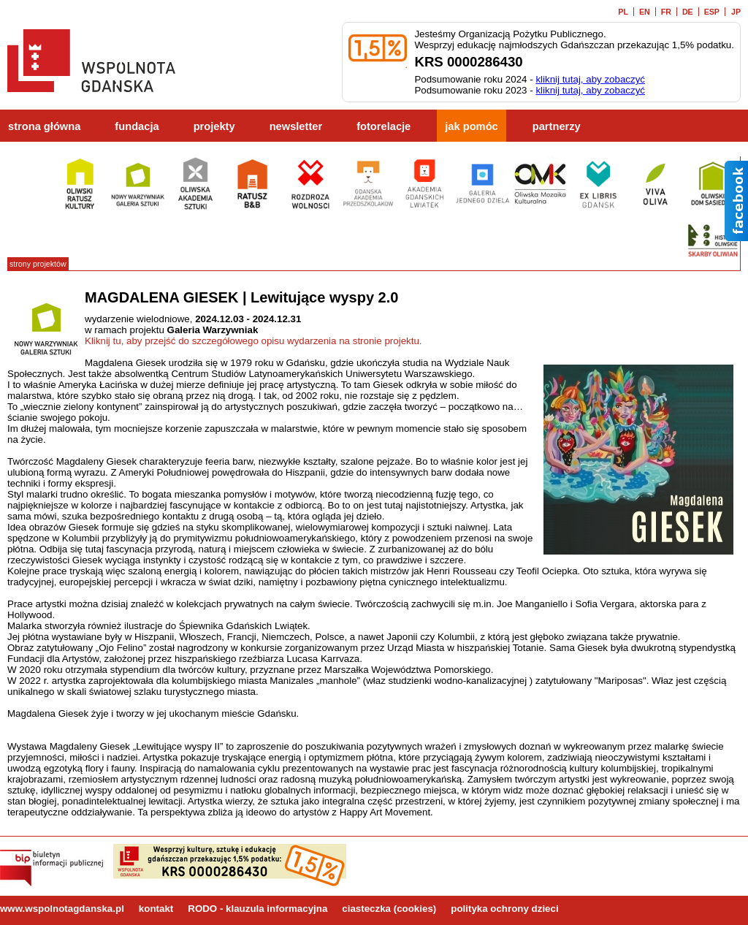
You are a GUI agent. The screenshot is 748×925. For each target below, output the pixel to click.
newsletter (296, 126)
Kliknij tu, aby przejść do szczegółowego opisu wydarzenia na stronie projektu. (253, 340)
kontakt (156, 908)
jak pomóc (471, 126)
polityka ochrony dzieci (504, 908)
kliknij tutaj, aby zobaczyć (590, 79)
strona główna (44, 126)
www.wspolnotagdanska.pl (62, 908)
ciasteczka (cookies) (389, 908)
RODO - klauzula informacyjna (257, 908)
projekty (214, 126)
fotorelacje (383, 126)
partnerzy (557, 126)
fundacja (137, 126)
